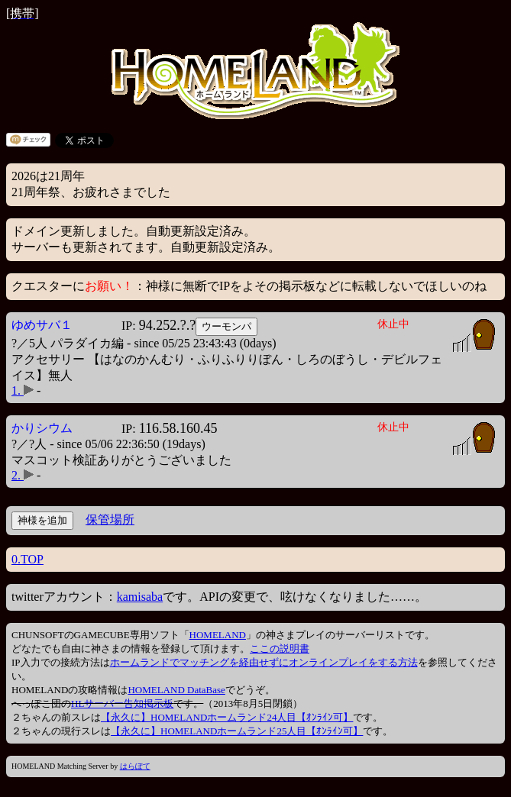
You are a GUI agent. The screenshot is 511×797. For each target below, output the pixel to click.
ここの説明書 (279, 648)
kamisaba (140, 596)
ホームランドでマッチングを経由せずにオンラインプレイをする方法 (264, 662)
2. (22, 475)
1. (22, 390)
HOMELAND (217, 635)
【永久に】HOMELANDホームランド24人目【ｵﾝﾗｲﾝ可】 (227, 717)
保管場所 (110, 519)
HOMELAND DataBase (176, 689)
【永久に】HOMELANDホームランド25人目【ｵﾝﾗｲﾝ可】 (237, 731)
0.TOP (27, 559)
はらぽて (135, 766)
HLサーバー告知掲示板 (122, 703)
